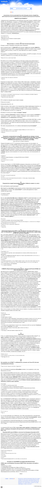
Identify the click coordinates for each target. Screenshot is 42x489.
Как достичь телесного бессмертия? (25, 478)
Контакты (11, 478)
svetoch (4, 1)
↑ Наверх (6, 478)
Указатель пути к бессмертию (11, 12)
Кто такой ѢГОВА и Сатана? (28, 482)
